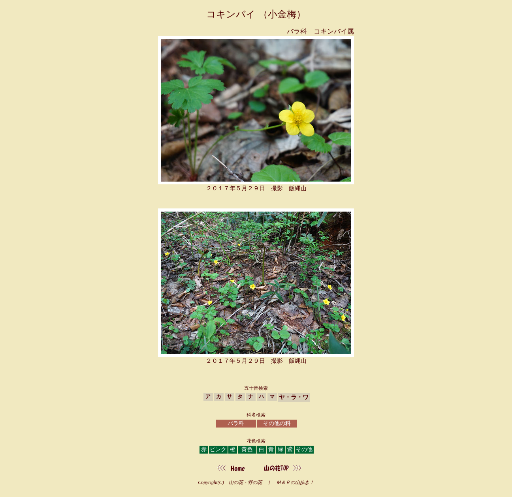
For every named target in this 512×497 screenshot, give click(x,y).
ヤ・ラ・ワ (294, 397)
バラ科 (236, 423)
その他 (304, 449)
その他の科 (277, 423)
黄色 (246, 449)
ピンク (218, 449)
